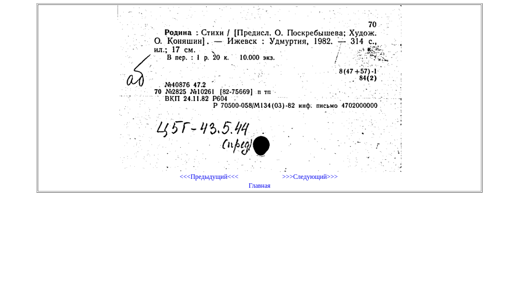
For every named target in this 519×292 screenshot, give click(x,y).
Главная (259, 185)
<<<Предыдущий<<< (209, 176)
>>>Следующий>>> (310, 176)
